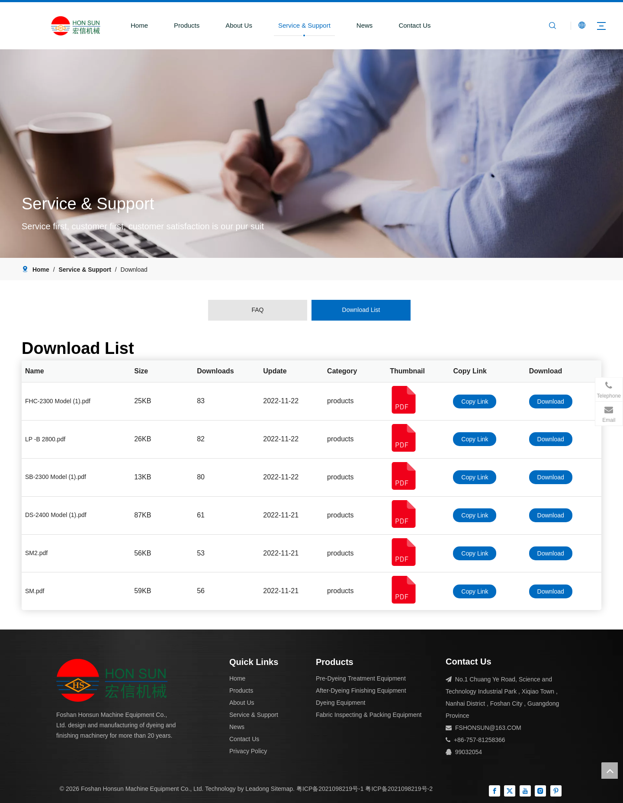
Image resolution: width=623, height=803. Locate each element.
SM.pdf (34, 591)
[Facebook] (494, 791)
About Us (238, 25)
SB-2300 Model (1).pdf (55, 476)
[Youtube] (525, 791)
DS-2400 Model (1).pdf (56, 514)
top (609, 770)
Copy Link (474, 401)
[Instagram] (540, 791)
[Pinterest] (556, 791)
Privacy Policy (248, 751)
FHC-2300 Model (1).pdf (57, 401)
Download (550, 401)
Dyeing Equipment (340, 702)
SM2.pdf (36, 552)
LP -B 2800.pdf (45, 439)
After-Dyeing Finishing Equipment (361, 690)
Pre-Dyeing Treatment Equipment (361, 678)
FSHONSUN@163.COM (488, 727)
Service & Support (303, 25)
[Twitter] (509, 791)
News (363, 25)
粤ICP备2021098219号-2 (399, 788)
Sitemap (282, 788)
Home (138, 25)
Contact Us (414, 25)
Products (185, 25)
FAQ (257, 309)
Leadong (257, 788)
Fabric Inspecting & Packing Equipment (368, 714)
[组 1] (112, 680)
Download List (361, 309)
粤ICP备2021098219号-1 (330, 788)
